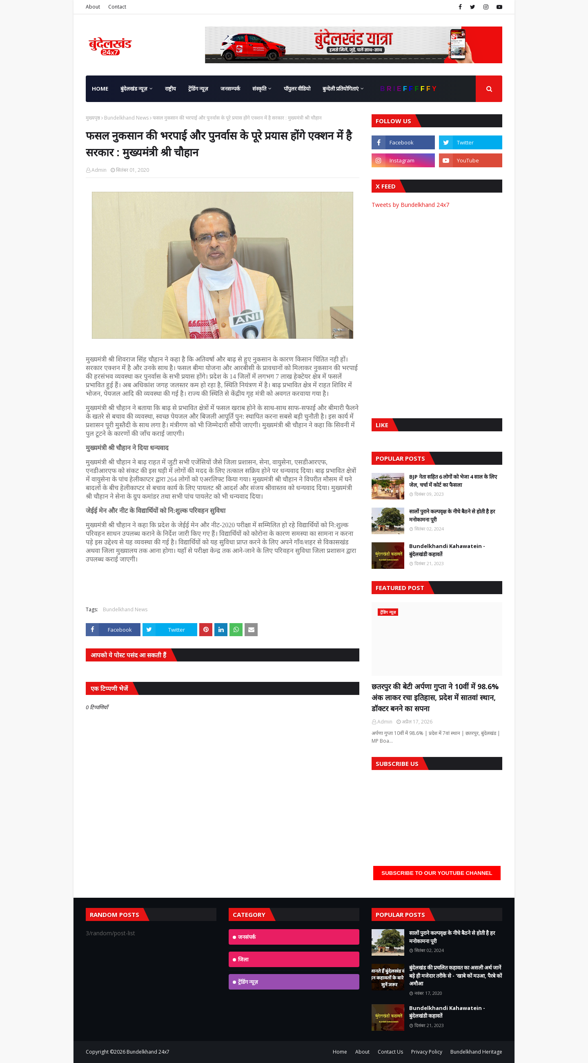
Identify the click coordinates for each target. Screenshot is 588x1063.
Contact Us (390, 1051)
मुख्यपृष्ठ (93, 117)
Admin (99, 169)
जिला (243, 959)
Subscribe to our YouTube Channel (436, 873)
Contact (117, 6)
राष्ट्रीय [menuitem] (170, 88)
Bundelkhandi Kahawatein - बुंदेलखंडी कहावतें (447, 550)
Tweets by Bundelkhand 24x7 (410, 205)
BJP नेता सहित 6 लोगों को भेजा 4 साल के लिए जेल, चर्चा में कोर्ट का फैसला (453, 480)
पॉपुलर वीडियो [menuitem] (297, 88)
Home (340, 1051)
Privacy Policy (426, 1051)
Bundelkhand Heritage (476, 1051)
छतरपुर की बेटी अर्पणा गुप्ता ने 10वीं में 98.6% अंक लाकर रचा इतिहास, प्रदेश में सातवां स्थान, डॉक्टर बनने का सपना (435, 697)
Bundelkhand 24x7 (148, 1051)
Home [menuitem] (100, 88)
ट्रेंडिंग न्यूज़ (248, 981)
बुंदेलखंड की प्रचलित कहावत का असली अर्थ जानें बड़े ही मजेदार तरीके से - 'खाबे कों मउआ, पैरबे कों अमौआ (455, 975)
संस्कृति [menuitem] (259, 88)
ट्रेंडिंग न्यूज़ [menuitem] (198, 88)
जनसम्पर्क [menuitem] (230, 88)
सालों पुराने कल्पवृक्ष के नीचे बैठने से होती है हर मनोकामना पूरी (452, 515)
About (93, 6)
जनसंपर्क (247, 937)
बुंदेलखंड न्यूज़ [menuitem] (133, 88)
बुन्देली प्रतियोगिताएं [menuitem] (341, 88)
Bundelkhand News (126, 117)
